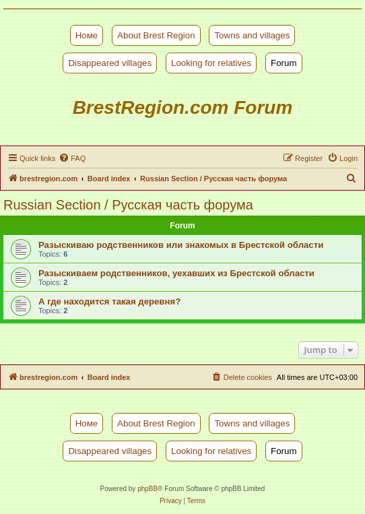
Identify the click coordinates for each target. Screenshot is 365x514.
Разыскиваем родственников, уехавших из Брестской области (176, 273)
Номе (86, 35)
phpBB (147, 488)
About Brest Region (156, 35)
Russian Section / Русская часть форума (128, 204)
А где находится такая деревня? (109, 301)
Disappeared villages (110, 63)
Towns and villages (252, 35)
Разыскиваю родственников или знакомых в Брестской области (180, 245)
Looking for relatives (211, 63)
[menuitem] (72, 158)
